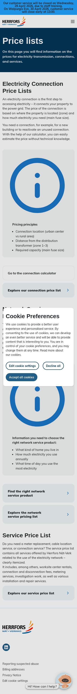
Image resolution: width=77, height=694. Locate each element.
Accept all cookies (21, 377)
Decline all (53, 366)
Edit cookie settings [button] (22, 366)
